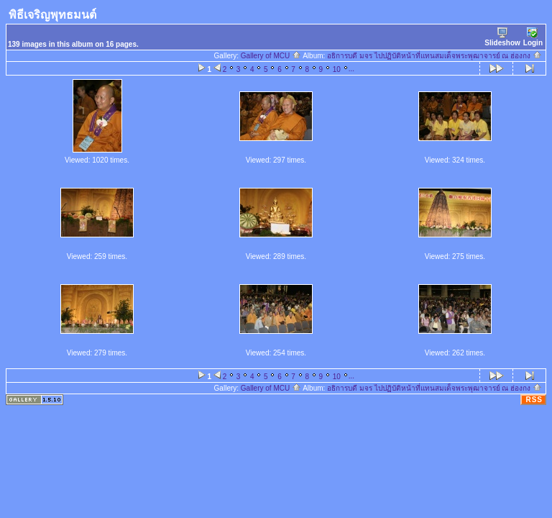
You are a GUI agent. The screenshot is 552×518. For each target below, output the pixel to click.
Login (533, 37)
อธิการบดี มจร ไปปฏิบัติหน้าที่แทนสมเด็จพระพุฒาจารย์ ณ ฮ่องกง (434, 56)
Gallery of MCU (271, 56)
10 (337, 69)
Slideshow (502, 37)
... (351, 69)
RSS (534, 400)
